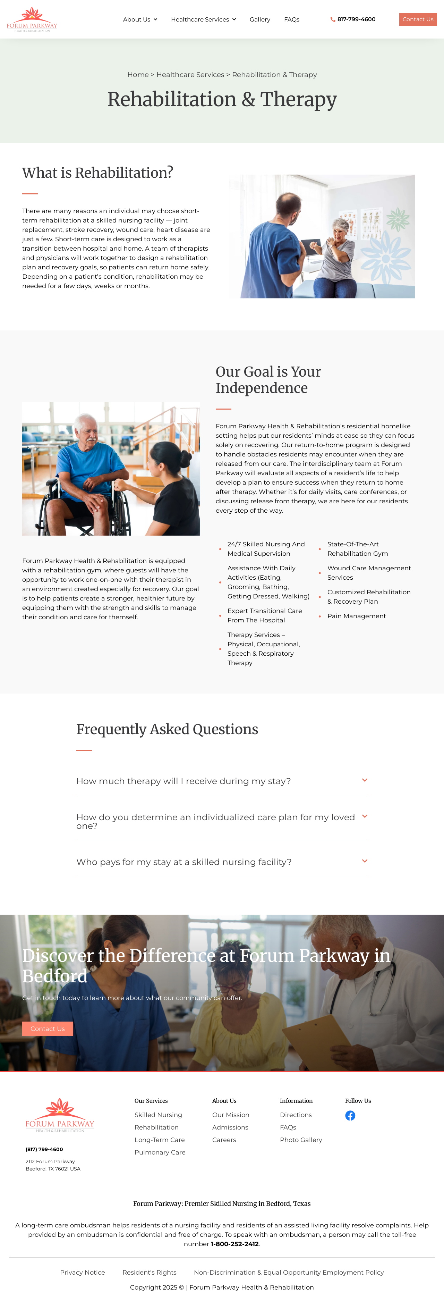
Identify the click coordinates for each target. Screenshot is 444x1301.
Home (138, 74)
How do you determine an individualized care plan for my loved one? (215, 821)
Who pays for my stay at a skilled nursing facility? (184, 862)
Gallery (260, 19)
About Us (140, 19)
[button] (222, 783)
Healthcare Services (203, 19)
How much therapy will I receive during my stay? (183, 781)
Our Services (151, 1100)
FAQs (291, 19)
